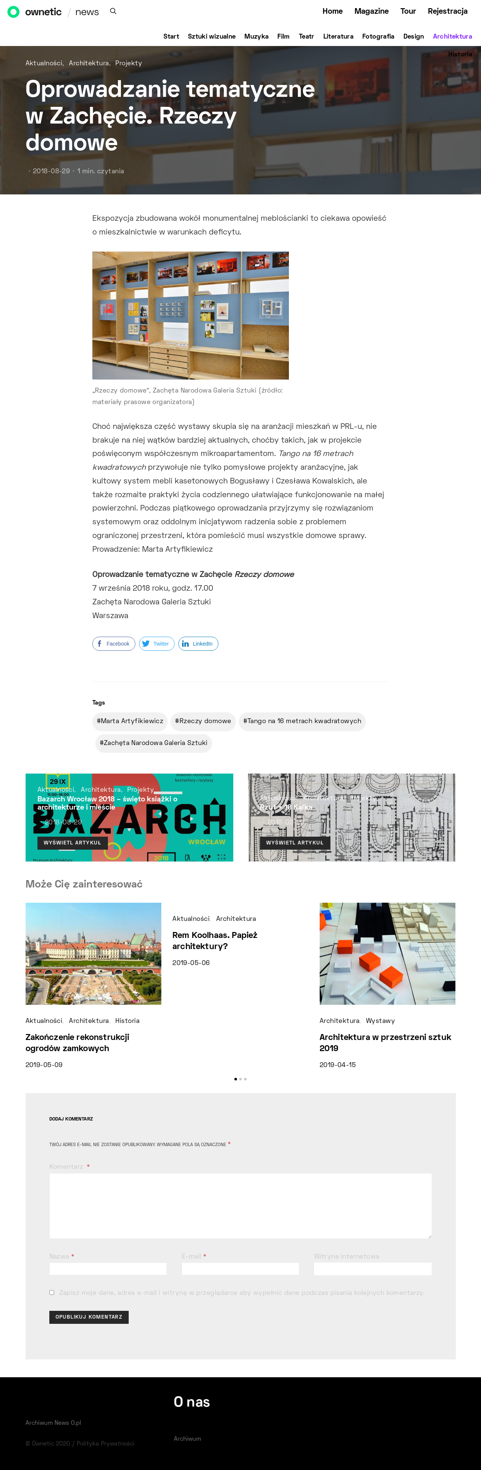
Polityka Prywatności (106, 1444)
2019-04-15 (338, 1066)
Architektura (452, 37)
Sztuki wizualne (211, 37)
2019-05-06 (191, 964)
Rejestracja (448, 11)
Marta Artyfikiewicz (132, 722)
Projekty (128, 64)
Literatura (338, 37)
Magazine (372, 11)
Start (171, 37)
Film (283, 37)
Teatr (306, 37)
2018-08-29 (51, 172)
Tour (408, 11)
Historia (460, 55)
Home (333, 11)
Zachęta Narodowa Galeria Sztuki (156, 744)
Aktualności (44, 64)
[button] (235, 1079)
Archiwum (187, 1439)
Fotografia (378, 37)
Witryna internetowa (346, 1257)
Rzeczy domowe (205, 722)
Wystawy (380, 1021)
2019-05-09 (44, 1066)
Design (413, 37)
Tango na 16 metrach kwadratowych (304, 722)
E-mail (194, 1257)
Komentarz (67, 1167)
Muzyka (256, 37)
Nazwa (62, 1257)
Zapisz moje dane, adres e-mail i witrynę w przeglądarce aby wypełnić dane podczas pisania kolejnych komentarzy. (242, 1293)
